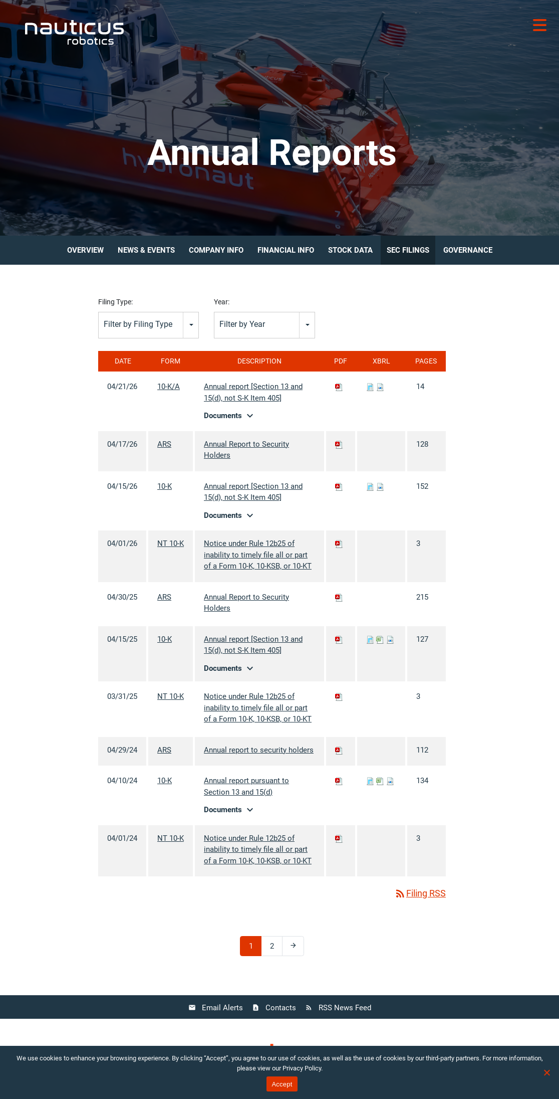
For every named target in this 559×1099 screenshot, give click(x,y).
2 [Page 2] (275, 948)
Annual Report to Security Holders (246, 450)
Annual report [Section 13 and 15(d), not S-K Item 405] (253, 392)
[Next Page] (293, 946)
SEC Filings (408, 250)
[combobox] (148, 325)
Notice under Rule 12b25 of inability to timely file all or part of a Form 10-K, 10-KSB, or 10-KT (258, 555)
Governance (467, 250)
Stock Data (350, 250)
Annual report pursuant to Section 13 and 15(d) (246, 786)
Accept (281, 1084)
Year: (221, 302)
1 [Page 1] (254, 948)
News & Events (146, 250)
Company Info (216, 250)
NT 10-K (170, 543)
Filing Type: (115, 302)
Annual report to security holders (259, 750)
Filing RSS (420, 893)
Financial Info (285, 250)
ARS (164, 444)
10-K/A (168, 386)
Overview (85, 250)
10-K (164, 486)
